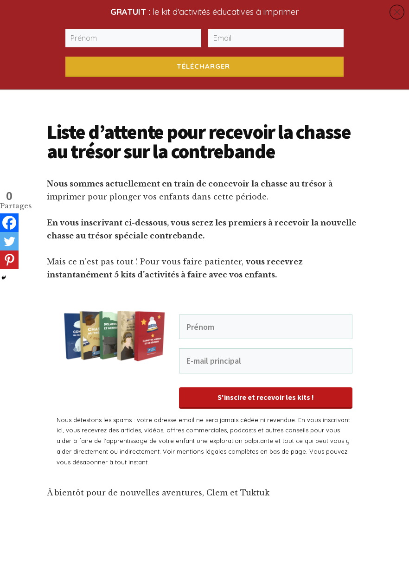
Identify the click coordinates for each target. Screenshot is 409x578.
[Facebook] (9, 222)
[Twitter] (9, 241)
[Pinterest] (9, 259)
